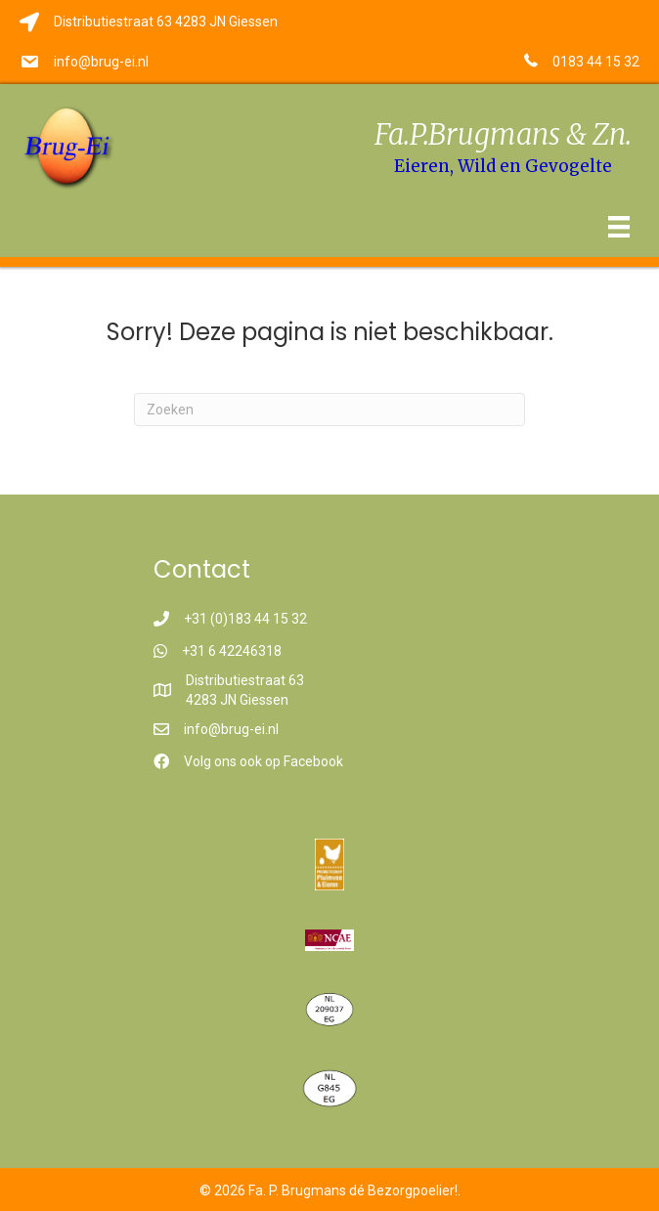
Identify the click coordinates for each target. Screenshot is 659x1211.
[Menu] (618, 226)
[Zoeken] (329, 409)
